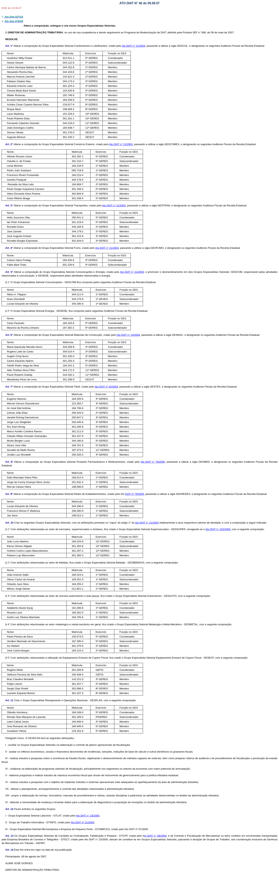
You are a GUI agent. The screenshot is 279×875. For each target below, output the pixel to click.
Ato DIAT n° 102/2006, (218, 529)
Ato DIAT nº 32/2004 (106, 386)
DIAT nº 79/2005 (134, 494)
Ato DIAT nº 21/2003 (82, 822)
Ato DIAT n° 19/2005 (87, 815)
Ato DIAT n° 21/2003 (133, 45)
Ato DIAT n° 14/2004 (128, 334)
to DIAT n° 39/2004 (155, 835)
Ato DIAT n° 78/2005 (152, 461)
